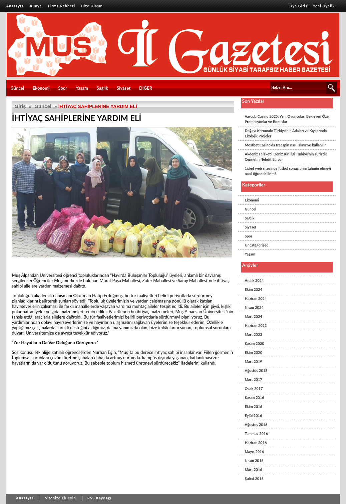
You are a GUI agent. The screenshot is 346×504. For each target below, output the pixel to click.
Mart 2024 (253, 316)
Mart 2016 (253, 469)
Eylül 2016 (253, 415)
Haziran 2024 (256, 298)
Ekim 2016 (253, 406)
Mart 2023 (253, 334)
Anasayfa (15, 6)
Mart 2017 (253, 379)
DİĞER (145, 88)
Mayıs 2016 (254, 451)
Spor (62, 88)
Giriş (20, 106)
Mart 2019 (253, 361)
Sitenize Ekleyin (60, 498)
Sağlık (102, 88)
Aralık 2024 (254, 280)
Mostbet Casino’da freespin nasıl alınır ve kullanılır (285, 145)
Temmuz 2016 (256, 433)
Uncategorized (257, 245)
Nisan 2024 (254, 307)
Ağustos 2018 (256, 370)
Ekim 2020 (253, 352)
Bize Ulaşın (92, 6)
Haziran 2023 (256, 325)
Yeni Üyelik (324, 6)
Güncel (17, 88)
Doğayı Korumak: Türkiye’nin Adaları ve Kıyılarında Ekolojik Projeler (286, 133)
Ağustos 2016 (256, 424)
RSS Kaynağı (99, 498)
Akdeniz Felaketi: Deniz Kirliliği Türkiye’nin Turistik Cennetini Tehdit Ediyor (286, 156)
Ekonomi (41, 88)
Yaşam (82, 88)
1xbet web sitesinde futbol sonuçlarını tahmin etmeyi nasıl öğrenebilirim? (288, 171)
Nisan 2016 (254, 460)
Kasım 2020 (254, 343)
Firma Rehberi (61, 6)
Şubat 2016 (254, 478)
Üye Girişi (299, 6)
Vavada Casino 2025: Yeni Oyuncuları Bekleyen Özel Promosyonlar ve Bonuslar (287, 119)
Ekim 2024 (253, 289)
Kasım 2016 (254, 397)
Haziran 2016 (256, 442)
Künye (36, 6)
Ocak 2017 (254, 388)
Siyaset (123, 88)
